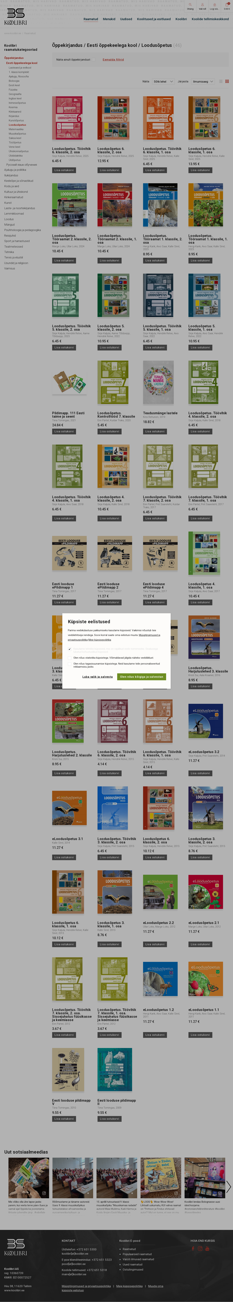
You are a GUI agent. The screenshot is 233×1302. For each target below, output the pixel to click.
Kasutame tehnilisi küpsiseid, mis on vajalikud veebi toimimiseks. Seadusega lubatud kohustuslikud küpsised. (115, 650)
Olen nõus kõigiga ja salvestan (141, 676)
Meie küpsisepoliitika (99, 639)
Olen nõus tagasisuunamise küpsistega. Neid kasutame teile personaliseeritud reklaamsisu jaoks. (116, 665)
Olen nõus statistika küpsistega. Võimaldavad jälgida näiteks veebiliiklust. (113, 657)
